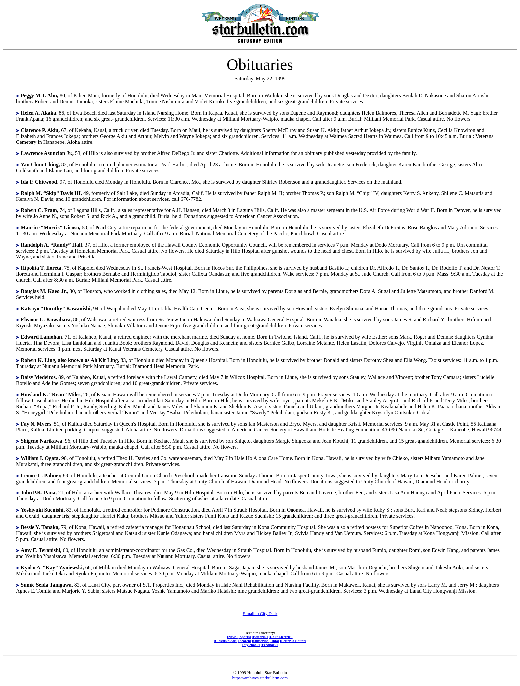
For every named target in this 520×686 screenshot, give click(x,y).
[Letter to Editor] (293, 641)
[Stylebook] (251, 645)
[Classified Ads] (225, 641)
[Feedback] (269, 645)
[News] (232, 637)
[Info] (274, 641)
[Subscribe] (260, 641)
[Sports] (245, 637)
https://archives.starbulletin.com (260, 677)
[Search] (244, 641)
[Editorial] (260, 637)
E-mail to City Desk (260, 613)
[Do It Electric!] (281, 637)
